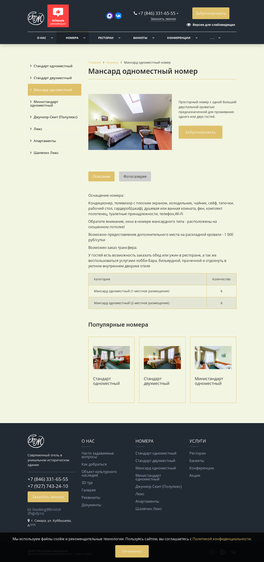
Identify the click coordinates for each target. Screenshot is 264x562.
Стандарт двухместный (53, 78)
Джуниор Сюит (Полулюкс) (55, 117)
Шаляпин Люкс (46, 152)
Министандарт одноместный (44, 103)
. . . (212, 38)
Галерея (89, 490)
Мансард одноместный (53, 89)
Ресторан (105, 38)
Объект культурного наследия (99, 473)
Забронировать (211, 13)
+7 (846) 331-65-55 (156, 13)
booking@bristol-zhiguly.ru (45, 511)
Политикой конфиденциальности (222, 538)
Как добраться (94, 464)
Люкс (38, 129)
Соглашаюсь (132, 551)
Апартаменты (45, 140)
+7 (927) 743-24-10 (48, 486)
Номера (72, 38)
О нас (41, 38)
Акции (194, 475)
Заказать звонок (163, 19)
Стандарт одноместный (53, 66)
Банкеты (140, 38)
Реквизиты (91, 497)
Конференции (179, 38)
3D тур (87, 482)
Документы (91, 505)
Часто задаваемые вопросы (98, 455)
